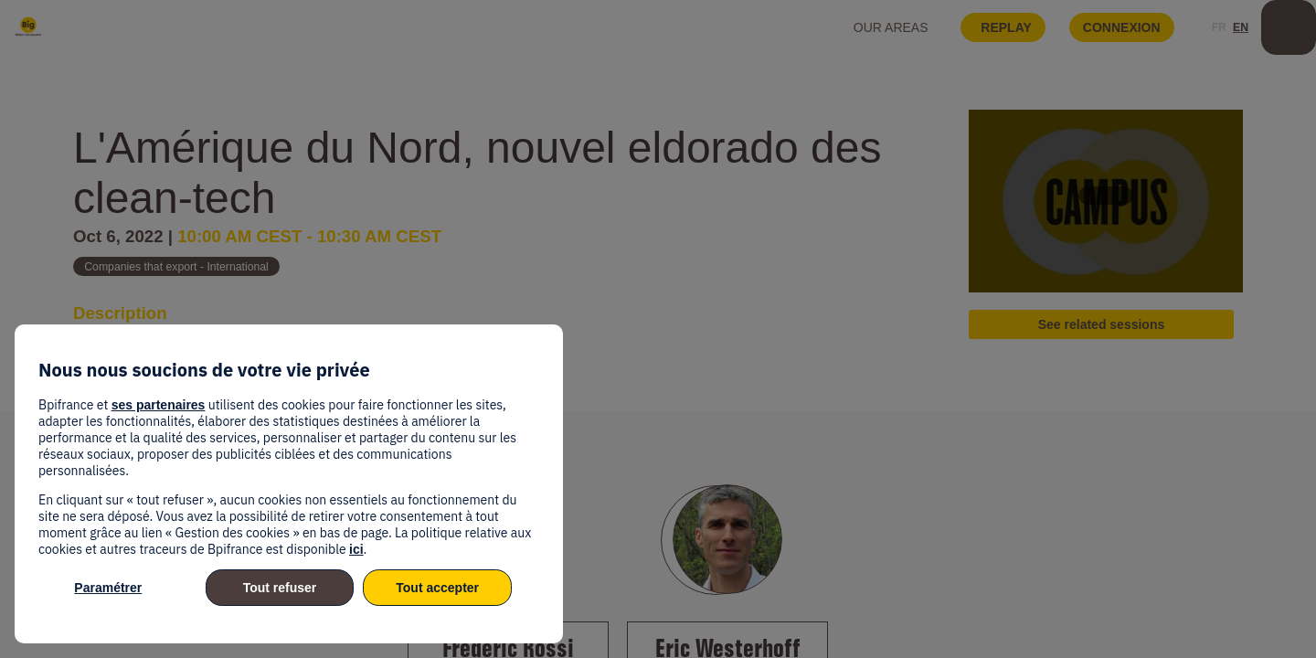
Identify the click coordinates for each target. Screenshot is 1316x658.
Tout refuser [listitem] (280, 587)
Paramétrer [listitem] (108, 587)
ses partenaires (158, 405)
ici (356, 549)
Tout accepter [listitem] (437, 587)
